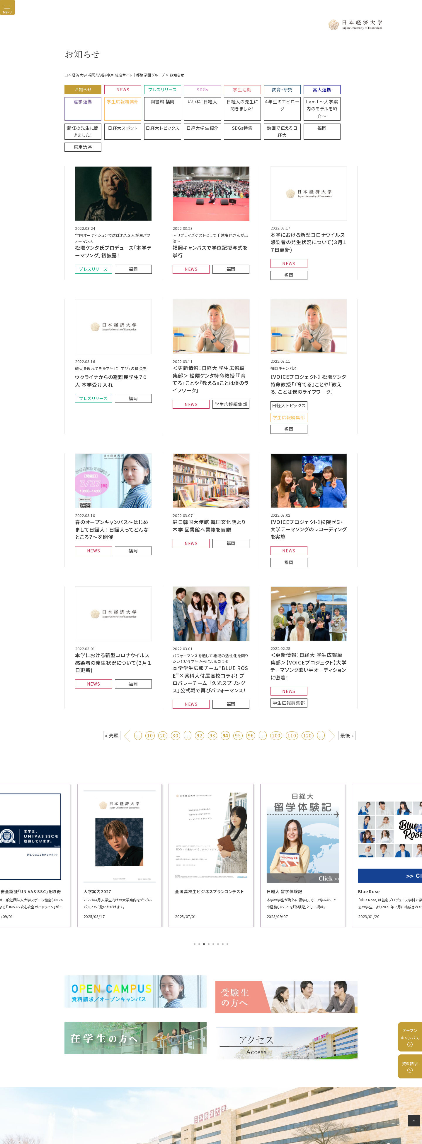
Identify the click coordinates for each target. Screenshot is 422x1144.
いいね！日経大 (154, 97)
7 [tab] (223, 868)
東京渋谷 (264, 112)
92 (200, 659)
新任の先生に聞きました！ (301, 100)
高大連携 (301, 87)
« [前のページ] (128, 658)
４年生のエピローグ (228, 97)
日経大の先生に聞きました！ (191, 100)
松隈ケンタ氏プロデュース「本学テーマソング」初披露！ (111, 221)
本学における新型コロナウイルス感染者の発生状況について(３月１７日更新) (308, 211)
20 (163, 659)
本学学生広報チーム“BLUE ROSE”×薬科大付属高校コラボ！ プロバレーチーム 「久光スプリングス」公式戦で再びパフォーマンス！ (210, 606)
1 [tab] (195, 868)
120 (307, 659)
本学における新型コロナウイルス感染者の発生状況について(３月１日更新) (112, 589)
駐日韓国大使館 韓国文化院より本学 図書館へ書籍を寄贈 (209, 468)
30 (175, 659)
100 (276, 659)
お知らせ (81, 87)
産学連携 (337, 87)
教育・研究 (264, 87)
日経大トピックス (81, 112)
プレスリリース (154, 87)
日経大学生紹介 (118, 112)
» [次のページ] (332, 658)
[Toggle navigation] (7, 7)
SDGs (191, 87)
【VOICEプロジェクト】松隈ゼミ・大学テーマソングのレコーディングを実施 (308, 471)
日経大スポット (338, 97)
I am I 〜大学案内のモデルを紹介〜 (264, 100)
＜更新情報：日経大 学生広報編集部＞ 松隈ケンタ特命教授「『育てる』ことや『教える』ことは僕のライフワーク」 (210, 339)
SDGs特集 (154, 112)
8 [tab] (228, 868)
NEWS (118, 87)
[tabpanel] (111, 779)
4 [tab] (209, 868)
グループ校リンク (228, 1118)
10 (150, 659)
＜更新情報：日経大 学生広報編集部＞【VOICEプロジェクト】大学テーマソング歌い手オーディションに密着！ (308, 593)
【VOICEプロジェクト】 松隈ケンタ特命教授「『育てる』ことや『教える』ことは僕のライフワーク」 (308, 343)
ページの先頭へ (414, 1121)
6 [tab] (218, 868)
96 (251, 659)
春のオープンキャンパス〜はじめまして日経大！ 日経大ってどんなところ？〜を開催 (112, 471)
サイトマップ (278, 1118)
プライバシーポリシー (154, 1118)
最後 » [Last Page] (347, 659)
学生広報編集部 (81, 97)
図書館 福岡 (118, 97)
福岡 (228, 112)
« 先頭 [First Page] (112, 659)
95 (238, 659)
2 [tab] (199, 868)
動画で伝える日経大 (191, 115)
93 (212, 659)
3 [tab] (204, 868)
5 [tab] (213, 868)
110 (291, 659)
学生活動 (227, 87)
